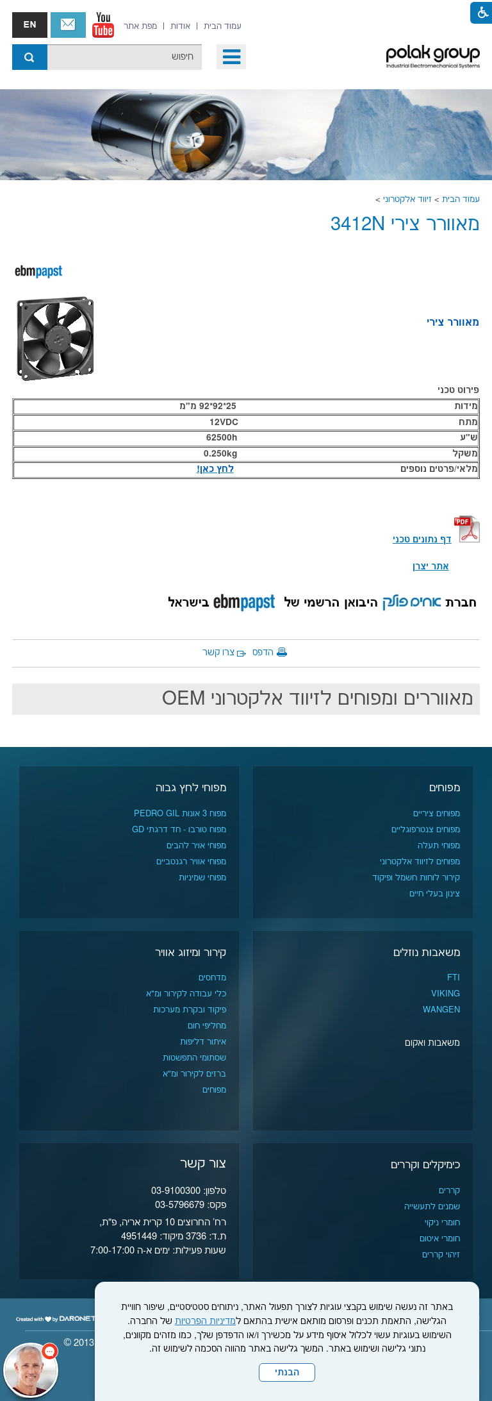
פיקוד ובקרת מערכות (189, 1010)
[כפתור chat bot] (30, 1370)
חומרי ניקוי (442, 1223)
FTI (453, 978)
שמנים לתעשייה (432, 1207)
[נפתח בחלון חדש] (103, 25)
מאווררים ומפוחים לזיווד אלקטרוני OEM (317, 699)
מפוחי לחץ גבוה (191, 788)
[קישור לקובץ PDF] (467, 540)
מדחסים (212, 978)
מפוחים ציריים (436, 814)
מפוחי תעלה (439, 846)
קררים (449, 1191)
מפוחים (444, 788)
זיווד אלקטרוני (407, 199)
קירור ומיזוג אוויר (190, 952)
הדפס (263, 653)
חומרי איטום (440, 1239)
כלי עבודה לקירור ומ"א (186, 994)
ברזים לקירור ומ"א (194, 1074)
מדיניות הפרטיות (205, 1321)
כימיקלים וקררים (425, 1165)
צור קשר (68, 25)
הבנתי (287, 1373)
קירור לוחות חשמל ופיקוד (416, 878)
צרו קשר (218, 653)
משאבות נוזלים (426, 952)
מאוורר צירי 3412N (405, 225)
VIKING (445, 994)
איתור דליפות (203, 1042)
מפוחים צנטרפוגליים (425, 830)
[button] (231, 56)
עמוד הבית (461, 199)
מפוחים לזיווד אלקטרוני (420, 862)
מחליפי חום (207, 1026)
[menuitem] (223, 26)
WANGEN (441, 1010)
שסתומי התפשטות (194, 1058)
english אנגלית (29, 25)
